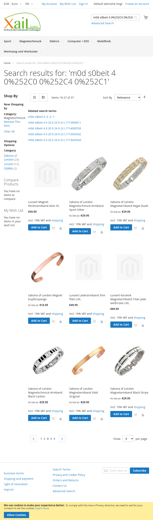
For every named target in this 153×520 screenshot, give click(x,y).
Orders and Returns (66, 480)
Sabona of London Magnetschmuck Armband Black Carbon (45, 392)
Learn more (42, 508)
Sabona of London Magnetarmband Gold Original (83, 392)
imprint (9, 489)
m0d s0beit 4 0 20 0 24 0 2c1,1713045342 (54, 134)
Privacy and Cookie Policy (69, 475)
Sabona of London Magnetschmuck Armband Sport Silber (86, 205)
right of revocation (16, 484)
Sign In (83, 4)
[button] (13, 4)
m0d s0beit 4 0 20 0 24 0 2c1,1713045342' (55, 140)
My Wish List (68, 4)
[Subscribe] (139, 471)
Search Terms (61, 469)
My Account (49, 4)
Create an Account (137, 4)
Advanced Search (102, 23)
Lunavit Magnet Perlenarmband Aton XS (43, 204)
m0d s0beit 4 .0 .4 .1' (41, 117)
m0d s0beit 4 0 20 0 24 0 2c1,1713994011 (54, 122)
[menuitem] (8, 41)
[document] (76, 511)
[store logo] (22, 22)
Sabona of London (11, 157)
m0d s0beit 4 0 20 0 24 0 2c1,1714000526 (54, 128)
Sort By (107, 97)
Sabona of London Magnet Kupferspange (45, 297)
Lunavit (11, 164)
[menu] (76, 46)
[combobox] (115, 17)
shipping (57, 220)
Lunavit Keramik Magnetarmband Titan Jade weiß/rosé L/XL (128, 299)
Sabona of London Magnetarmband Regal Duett (129, 204)
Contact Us (60, 485)
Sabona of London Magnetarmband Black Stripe (129, 390)
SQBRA (10, 168)
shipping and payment (18, 478)
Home (7, 62)
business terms (14, 473)
